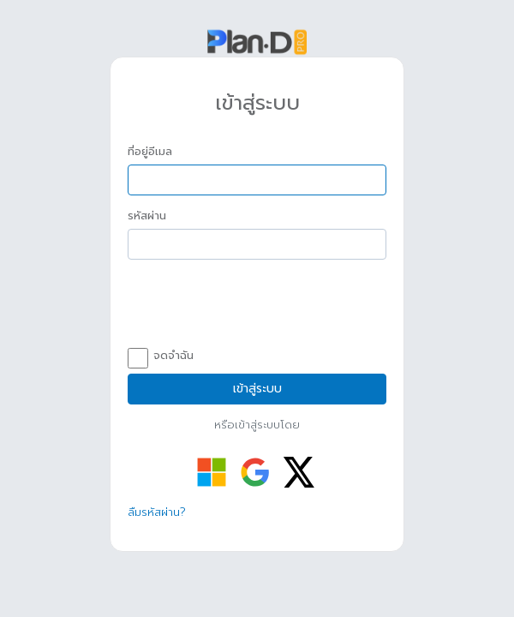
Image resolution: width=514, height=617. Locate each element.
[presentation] (258, 306)
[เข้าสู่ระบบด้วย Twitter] (299, 472)
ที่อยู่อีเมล (150, 151)
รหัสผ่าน (147, 216)
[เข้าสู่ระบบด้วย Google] (255, 472)
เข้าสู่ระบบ (257, 389)
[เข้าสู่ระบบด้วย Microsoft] (211, 472)
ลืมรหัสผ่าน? (157, 512)
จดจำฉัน (161, 356)
